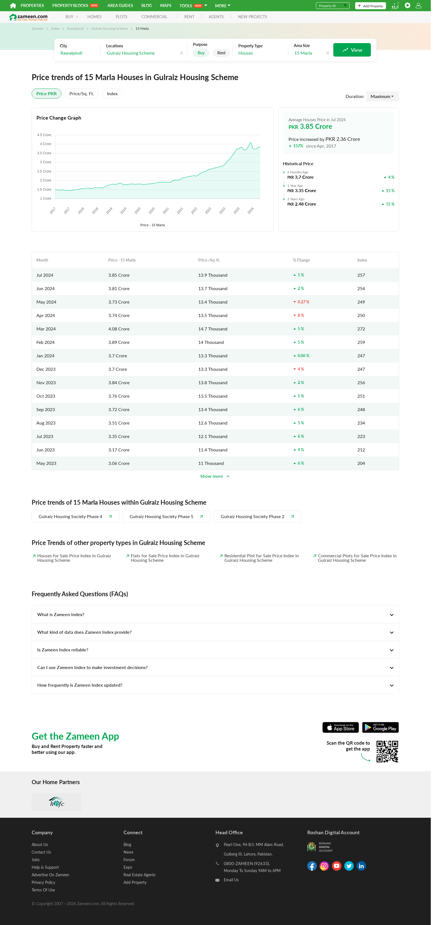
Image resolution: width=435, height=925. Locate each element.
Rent (221, 52)
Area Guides (120, 5)
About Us (40, 844)
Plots (121, 16)
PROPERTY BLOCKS (75, 5)
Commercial (154, 16)
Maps (165, 5)
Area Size (302, 46)
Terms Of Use (43, 890)
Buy (201, 52)
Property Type (250, 46)
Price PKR (46, 93)
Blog (146, 5)
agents (216, 17)
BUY (72, 16)
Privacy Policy (43, 882)
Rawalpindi (75, 28)
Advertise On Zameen (50, 874)
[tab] (215, 614)
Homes (94, 16)
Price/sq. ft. (81, 93)
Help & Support (45, 867)
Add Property (370, 6)
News (128, 852)
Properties (32, 5)
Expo (128, 867)
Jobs (35, 859)
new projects (252, 17)
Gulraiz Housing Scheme (110, 28)
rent (189, 17)
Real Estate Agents (139, 874)
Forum (129, 859)
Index (55, 28)
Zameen (37, 28)
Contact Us (41, 852)
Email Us (231, 879)
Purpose (200, 44)
